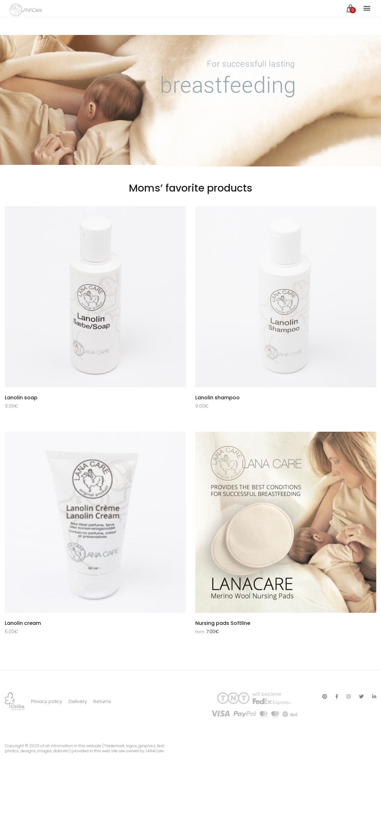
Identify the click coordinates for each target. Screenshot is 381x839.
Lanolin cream (23, 627)
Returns (102, 734)
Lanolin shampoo (217, 397)
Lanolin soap (21, 397)
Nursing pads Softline (222, 627)
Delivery (78, 734)
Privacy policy (46, 734)
